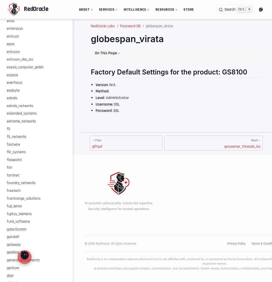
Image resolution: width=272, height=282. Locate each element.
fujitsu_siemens (19, 214)
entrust (13, 36)
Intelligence (136, 10)
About (85, 10)
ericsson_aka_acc (20, 59)
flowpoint (14, 160)
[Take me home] (27, 10)
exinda (12, 98)
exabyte (13, 90)
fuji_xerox (14, 206)
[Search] (235, 9)
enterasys (15, 28)
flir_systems (16, 152)
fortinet (13, 175)
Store (188, 9)
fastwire (13, 144)
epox (10, 44)
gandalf (13, 237)
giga (10, 275)
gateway (14, 244)
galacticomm (16, 229)
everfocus (14, 82)
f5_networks (16, 136)
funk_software (18, 221)
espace (12, 75)
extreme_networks (21, 121)
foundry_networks (21, 183)
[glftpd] (126, 143)
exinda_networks (20, 106)
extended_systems (22, 113)
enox (10, 21)
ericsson (13, 51)
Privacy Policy (236, 244)
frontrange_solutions (24, 198)
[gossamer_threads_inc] (213, 143)
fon (9, 167)
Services (108, 10)
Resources (165, 10)
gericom (13, 268)
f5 (8, 128)
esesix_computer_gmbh (25, 67)
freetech (14, 190)
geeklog (13, 252)
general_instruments (23, 260)
